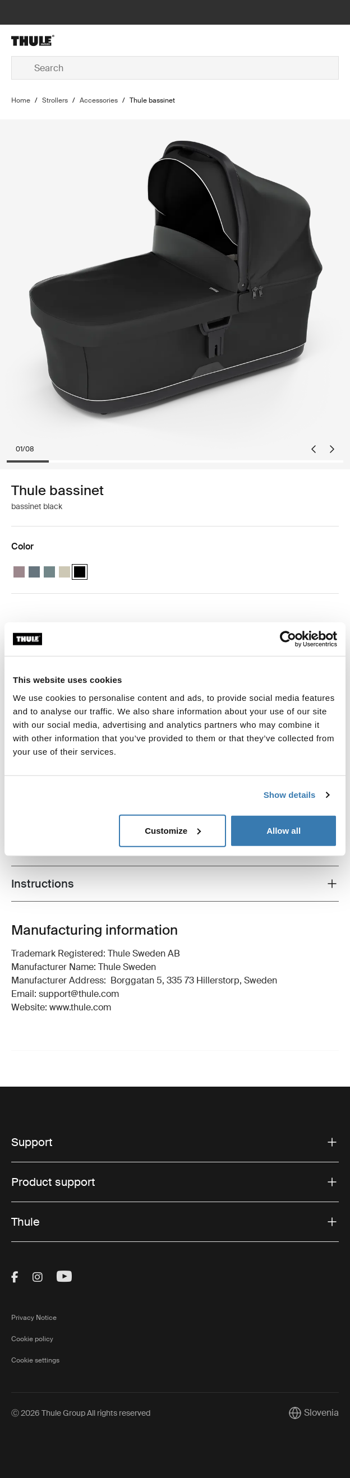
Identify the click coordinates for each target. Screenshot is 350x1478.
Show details (290, 795)
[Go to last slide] (313, 449)
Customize (173, 830)
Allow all (283, 830)
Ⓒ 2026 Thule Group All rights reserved (80, 1413)
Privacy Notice (34, 1317)
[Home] (66, 40)
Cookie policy (32, 1338)
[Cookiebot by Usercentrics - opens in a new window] (288, 639)
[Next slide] (332, 449)
